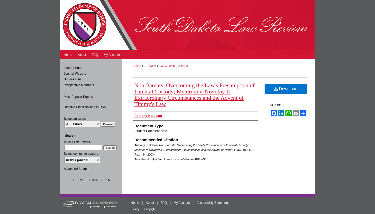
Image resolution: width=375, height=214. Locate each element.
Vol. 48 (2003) (169, 66)
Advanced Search (76, 169)
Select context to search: (81, 154)
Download (286, 89)
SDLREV (150, 66)
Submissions (73, 79)
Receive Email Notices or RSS (85, 107)
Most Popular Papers (78, 97)
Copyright (149, 209)
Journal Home (73, 68)
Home (137, 66)
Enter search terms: (77, 141)
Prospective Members (79, 85)
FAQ (164, 203)
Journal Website (75, 73)
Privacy (135, 209)
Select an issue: (75, 119)
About (150, 203)
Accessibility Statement (213, 203)
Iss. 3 (184, 66)
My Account (182, 203)
